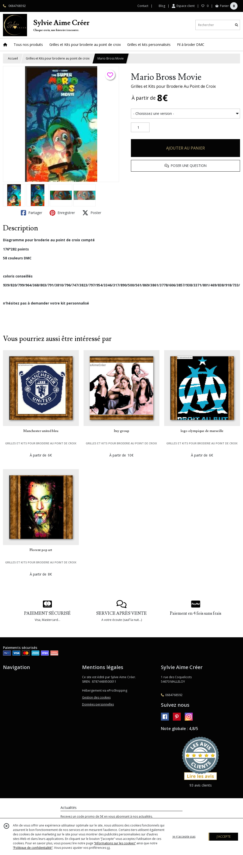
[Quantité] (140, 127)
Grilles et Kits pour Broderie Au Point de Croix (173, 86)
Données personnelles (98, 704)
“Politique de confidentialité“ (33, 848)
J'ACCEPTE (224, 836)
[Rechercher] (236, 25)
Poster (91, 213)
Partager (31, 213)
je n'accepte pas (184, 836)
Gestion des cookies (96, 697)
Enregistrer (62, 213)
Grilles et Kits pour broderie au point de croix (58, 58)
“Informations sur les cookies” (115, 843)
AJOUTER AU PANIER (185, 148)
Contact (142, 6)
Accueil (13, 58)
